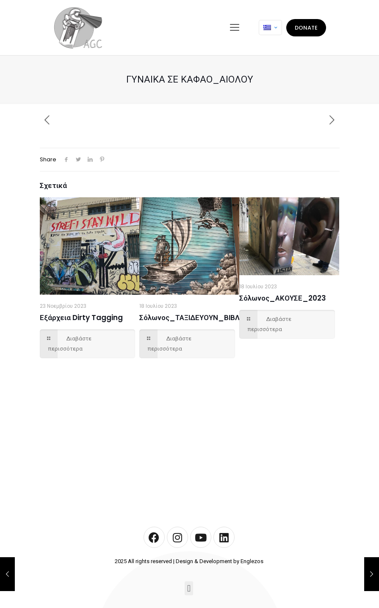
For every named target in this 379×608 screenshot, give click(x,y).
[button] (189, 588)
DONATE (306, 28)
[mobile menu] (234, 27)
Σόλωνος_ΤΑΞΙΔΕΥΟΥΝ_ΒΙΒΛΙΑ (192, 317)
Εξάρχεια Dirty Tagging (81, 317)
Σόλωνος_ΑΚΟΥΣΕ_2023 (282, 298)
